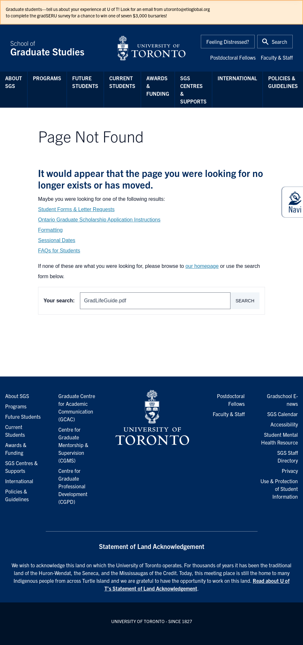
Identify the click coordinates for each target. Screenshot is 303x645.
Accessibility (284, 424)
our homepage (202, 266)
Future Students (85, 82)
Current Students (122, 82)
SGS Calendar (282, 414)
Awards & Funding (157, 86)
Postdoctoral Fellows (233, 57)
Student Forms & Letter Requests (76, 209)
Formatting (50, 230)
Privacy (290, 470)
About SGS (13, 82)
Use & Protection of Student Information (279, 489)
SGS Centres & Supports (193, 89)
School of (59, 48)
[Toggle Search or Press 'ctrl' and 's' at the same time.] (275, 41)
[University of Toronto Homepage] (151, 418)
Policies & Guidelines (283, 82)
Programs (47, 78)
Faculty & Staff (277, 57)
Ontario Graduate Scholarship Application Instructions (99, 219)
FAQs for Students (59, 250)
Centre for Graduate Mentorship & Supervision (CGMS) (73, 445)
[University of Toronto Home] (151, 48)
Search (245, 300)
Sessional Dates (56, 240)
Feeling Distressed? (227, 41)
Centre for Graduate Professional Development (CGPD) (72, 486)
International (237, 78)
